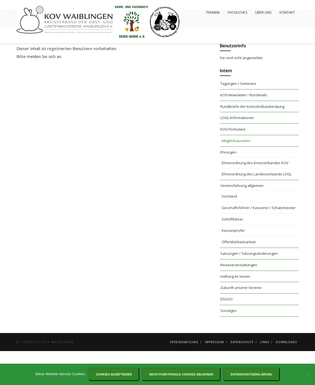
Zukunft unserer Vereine (241, 321)
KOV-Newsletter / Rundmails (243, 128)
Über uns (263, 12)
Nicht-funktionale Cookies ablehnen (181, 374)
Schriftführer (232, 253)
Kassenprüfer (233, 264)
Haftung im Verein (235, 310)
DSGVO (226, 333)
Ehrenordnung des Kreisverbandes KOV (255, 196)
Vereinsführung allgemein (242, 219)
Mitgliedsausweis (236, 174)
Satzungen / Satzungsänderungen (249, 287)
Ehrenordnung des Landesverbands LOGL (257, 207)
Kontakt (287, 12)
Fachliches (237, 12)
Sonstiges (228, 344)
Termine (213, 12)
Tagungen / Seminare (238, 117)
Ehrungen (228, 186)
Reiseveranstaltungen (238, 298)
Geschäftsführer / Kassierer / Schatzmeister (259, 241)
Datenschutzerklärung (251, 374)
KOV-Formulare (232, 163)
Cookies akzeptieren (114, 374)
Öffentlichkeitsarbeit (239, 275)
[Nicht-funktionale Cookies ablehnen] (308, 374)
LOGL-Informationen (237, 151)
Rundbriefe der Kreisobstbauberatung (252, 140)
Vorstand (229, 230)
